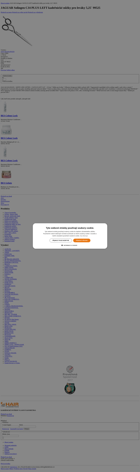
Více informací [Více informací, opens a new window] (84, 236)
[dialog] (70, 236)
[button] (70, 245)
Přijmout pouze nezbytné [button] (60, 240)
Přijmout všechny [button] (82, 240)
